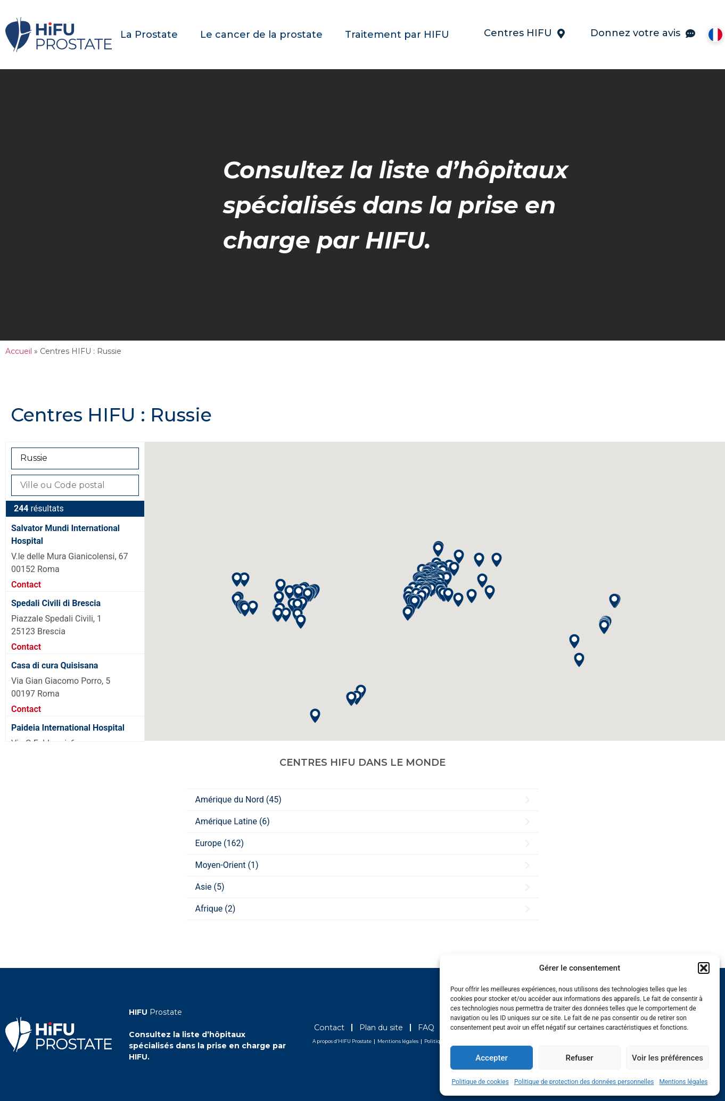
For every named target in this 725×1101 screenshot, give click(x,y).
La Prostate (151, 34)
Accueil (18, 351)
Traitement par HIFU (400, 34)
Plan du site (388, 1027)
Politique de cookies (480, 1082)
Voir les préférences (667, 1058)
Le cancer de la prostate (264, 34)
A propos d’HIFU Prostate (342, 1041)
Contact (26, 585)
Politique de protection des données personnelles (584, 1082)
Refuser (579, 1058)
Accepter (491, 1058)
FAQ (438, 1027)
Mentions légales (684, 1082)
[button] (703, 968)
